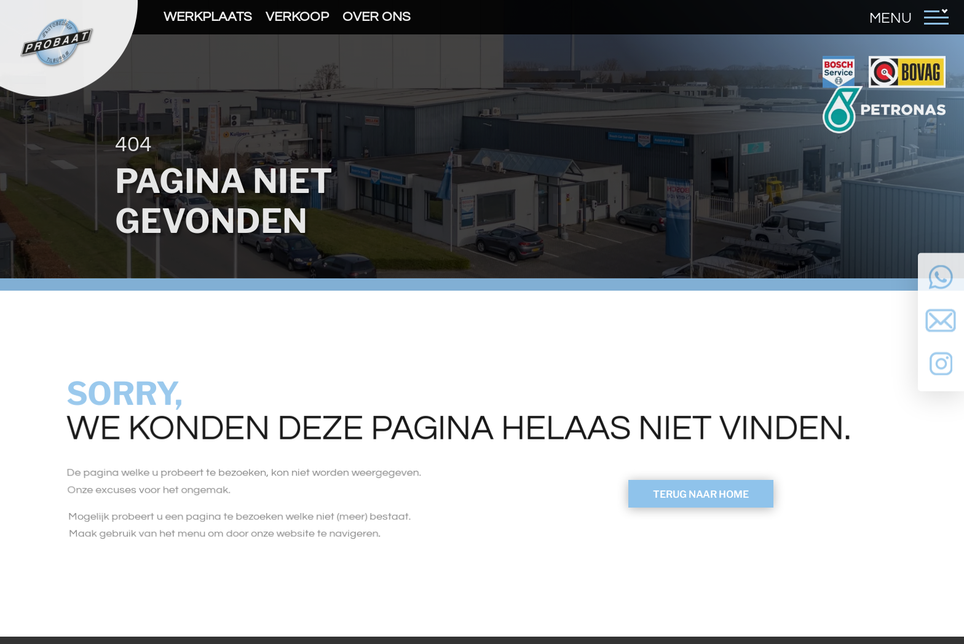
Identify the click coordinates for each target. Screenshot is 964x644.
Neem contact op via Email (941, 322)
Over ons (376, 17)
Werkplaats (208, 17)
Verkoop (297, 17)
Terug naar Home (701, 494)
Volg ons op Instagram (941, 368)
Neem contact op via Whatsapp (941, 276)
